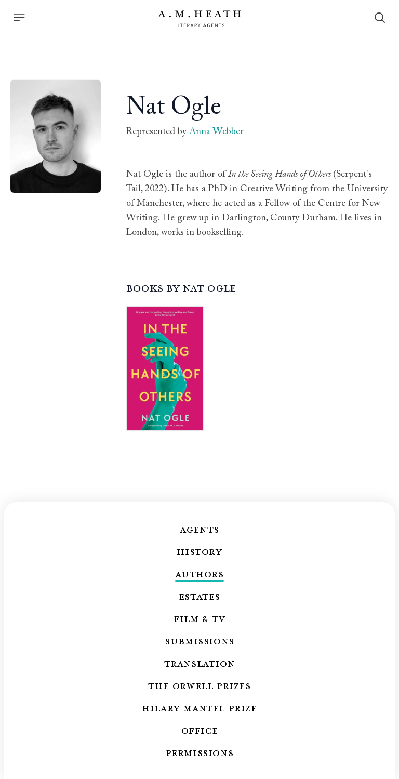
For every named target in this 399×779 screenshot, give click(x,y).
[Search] (379, 17)
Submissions (199, 641)
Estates (199, 596)
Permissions (200, 752)
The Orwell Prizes (199, 685)
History (199, 551)
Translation (199, 663)
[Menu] (19, 17)
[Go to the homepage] (199, 18)
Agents (199, 529)
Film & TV (199, 618)
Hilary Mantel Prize (199, 708)
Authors (199, 573)
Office (199, 730)
